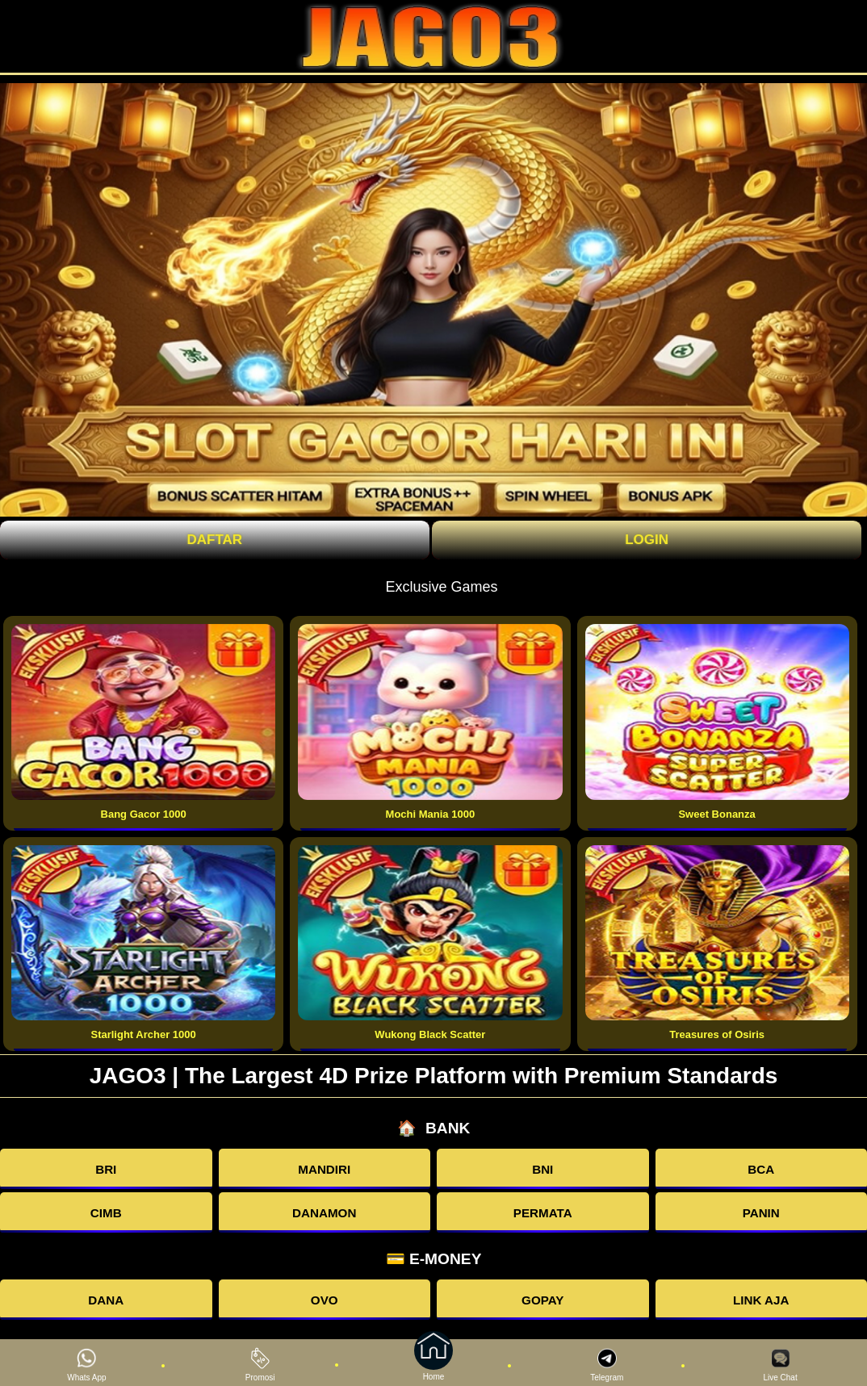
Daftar (215, 539)
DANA (106, 1300)
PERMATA (542, 1213)
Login (646, 539)
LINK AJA (761, 1300)
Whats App (86, 1364)
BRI (105, 1169)
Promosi (260, 1364)
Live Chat (780, 1364)
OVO (324, 1300)
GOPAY (542, 1300)
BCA (761, 1169)
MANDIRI (324, 1169)
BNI (542, 1169)
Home (433, 1363)
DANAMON (324, 1213)
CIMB (106, 1213)
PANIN (761, 1213)
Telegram (606, 1364)
